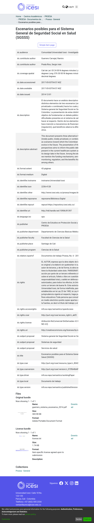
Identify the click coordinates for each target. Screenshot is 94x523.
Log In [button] (71, 7)
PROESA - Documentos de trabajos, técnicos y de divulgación (30, 19)
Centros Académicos (33, 16)
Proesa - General (53, 19)
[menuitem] (66, 6)
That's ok (87, 519)
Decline (79, 519)
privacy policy (30, 514)
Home (18, 16)
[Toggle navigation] (76, 7)
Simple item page (47, 45)
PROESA (48, 16)
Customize (6, 519)
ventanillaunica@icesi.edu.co (28, 505)
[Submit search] (63, 6)
